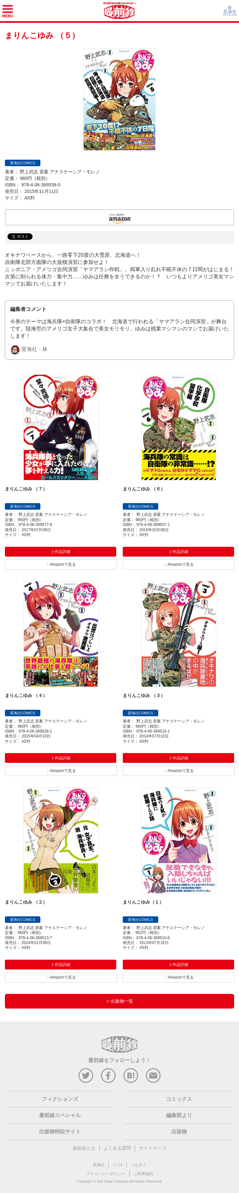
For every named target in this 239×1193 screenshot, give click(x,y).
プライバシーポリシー (105, 1173)
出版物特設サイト (60, 1131)
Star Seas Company (113, 1181)
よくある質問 (117, 1148)
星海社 (99, 1165)
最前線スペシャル (60, 1115)
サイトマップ (152, 1148)
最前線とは (84, 1148)
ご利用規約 (143, 1173)
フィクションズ (60, 1099)
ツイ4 (118, 1165)
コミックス (179, 1099)
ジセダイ (138, 1165)
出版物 (179, 1131)
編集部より (179, 1115)
